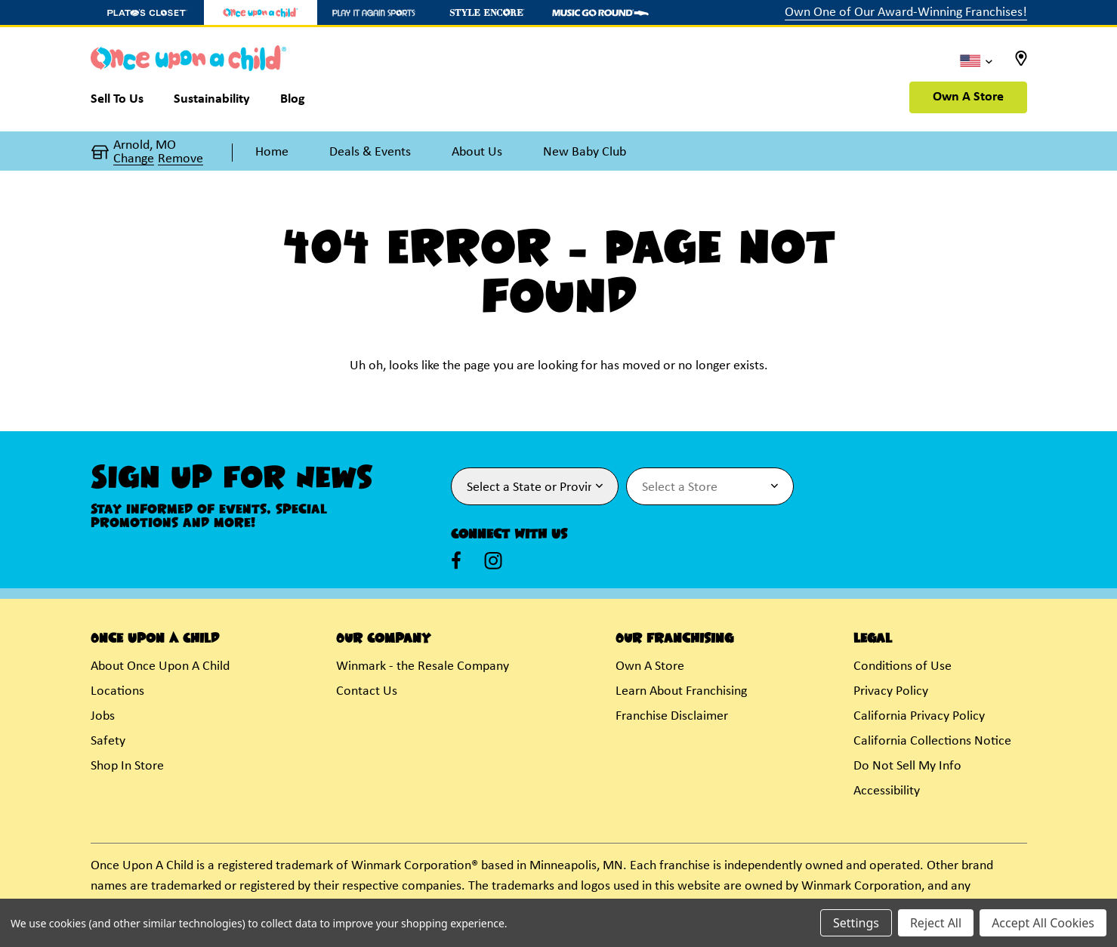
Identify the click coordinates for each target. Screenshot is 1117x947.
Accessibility (886, 791)
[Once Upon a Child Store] (260, 12)
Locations (117, 691)
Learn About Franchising (681, 691)
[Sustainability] (212, 103)
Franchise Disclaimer (672, 716)
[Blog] (292, 103)
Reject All (935, 923)
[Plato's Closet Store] (147, 12)
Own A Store (968, 97)
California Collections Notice (932, 741)
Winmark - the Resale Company (422, 666)
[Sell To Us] (125, 103)
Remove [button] (180, 159)
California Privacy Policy (919, 716)
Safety (108, 741)
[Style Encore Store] (487, 12)
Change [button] (133, 159)
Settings (856, 923)
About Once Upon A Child (160, 666)
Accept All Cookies (1043, 923)
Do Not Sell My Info (907, 766)
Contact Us (366, 691)
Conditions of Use (902, 666)
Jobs (103, 716)
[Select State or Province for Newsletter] (535, 486)
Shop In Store (127, 766)
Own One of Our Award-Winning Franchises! (906, 12)
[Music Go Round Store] (600, 12)
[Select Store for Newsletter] (710, 486)
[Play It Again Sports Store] (373, 12)
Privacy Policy (890, 691)
